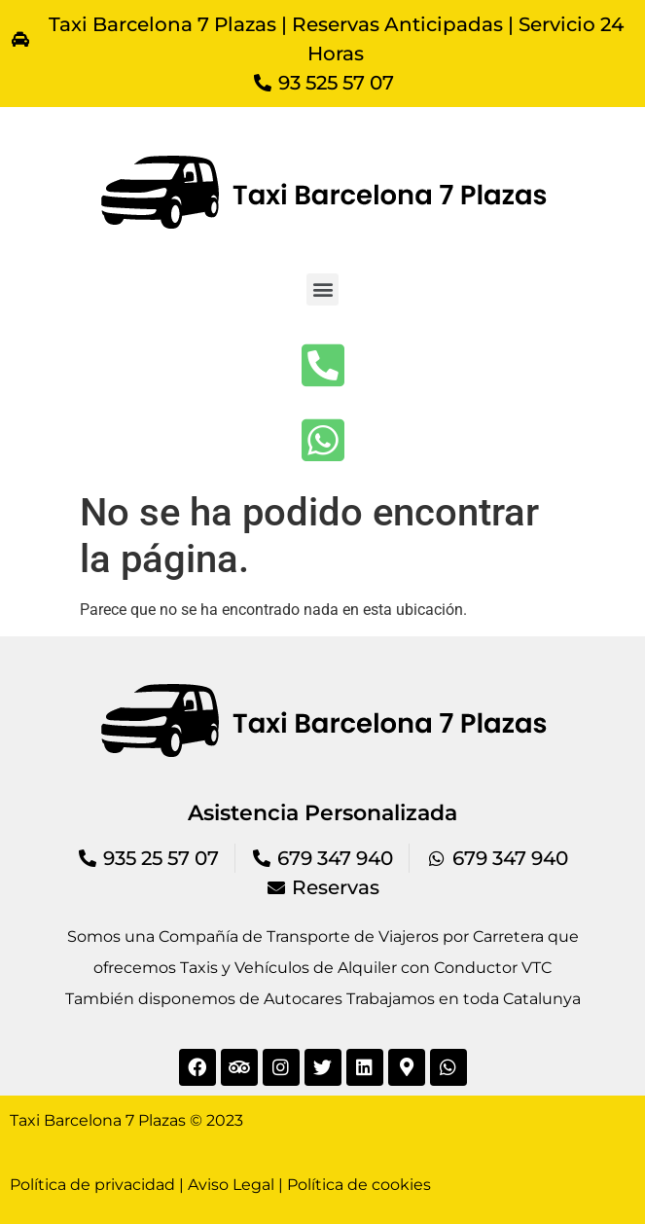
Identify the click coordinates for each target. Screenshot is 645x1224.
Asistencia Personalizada (322, 813)
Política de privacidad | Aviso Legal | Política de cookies (220, 1184)
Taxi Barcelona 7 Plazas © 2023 (126, 1120)
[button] (322, 289)
